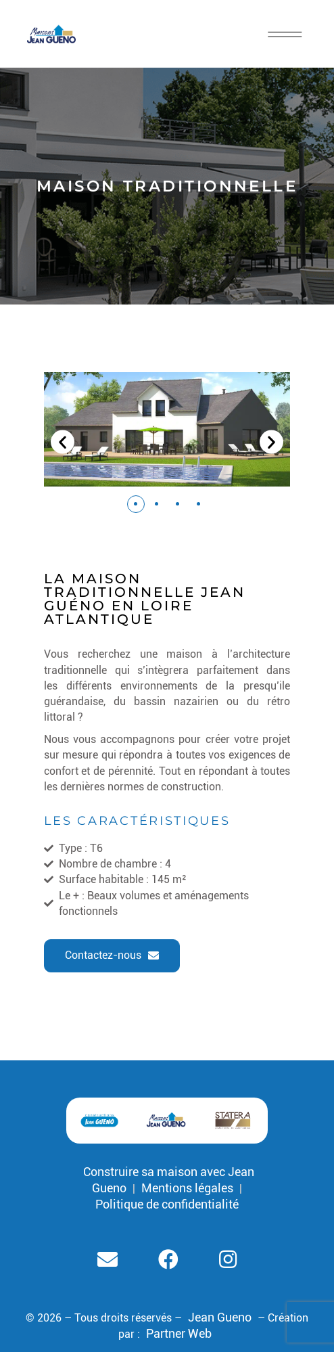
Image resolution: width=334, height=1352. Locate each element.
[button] (135, 503)
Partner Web (179, 1333)
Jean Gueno (220, 1317)
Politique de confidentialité (167, 1204)
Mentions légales (187, 1188)
